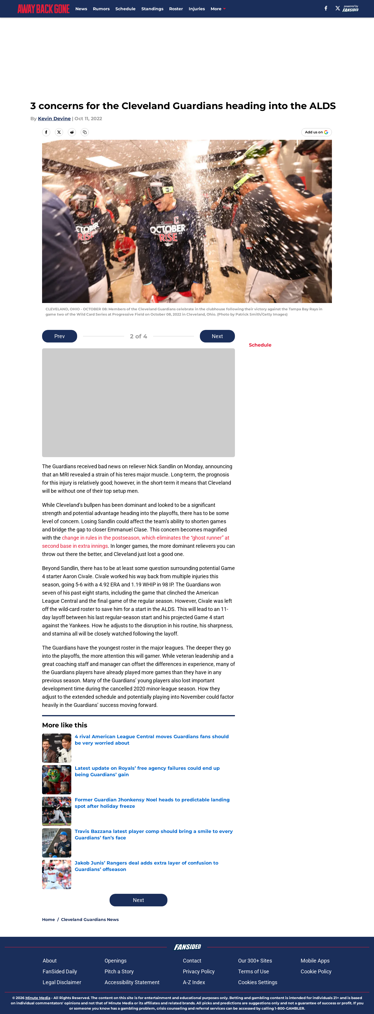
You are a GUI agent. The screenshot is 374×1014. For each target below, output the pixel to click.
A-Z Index (194, 982)
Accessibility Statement (132, 982)
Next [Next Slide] (217, 336)
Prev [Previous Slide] (59, 336)
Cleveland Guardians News (90, 919)
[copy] (85, 132)
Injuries (197, 8)
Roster (176, 8)
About (50, 961)
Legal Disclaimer (62, 982)
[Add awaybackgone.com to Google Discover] (316, 132)
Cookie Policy (316, 971)
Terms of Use (253, 971)
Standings (152, 8)
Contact (192, 961)
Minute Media (37, 998)
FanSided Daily (60, 971)
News (81, 8)
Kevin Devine (54, 118)
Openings (116, 961)
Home (48, 919)
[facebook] (326, 8)
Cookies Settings (257, 982)
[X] (337, 8)
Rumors (101, 8)
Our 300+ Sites (255, 961)
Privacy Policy (199, 971)
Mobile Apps (315, 961)
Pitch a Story (119, 971)
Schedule (125, 8)
